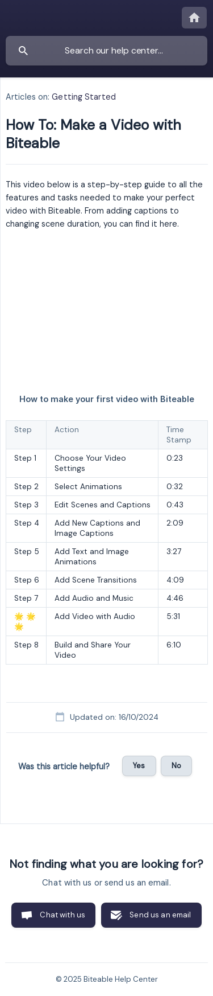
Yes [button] (139, 765)
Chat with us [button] (62, 915)
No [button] (176, 765)
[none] (194, 17)
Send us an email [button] (160, 915)
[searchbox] (106, 50)
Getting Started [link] (84, 97)
